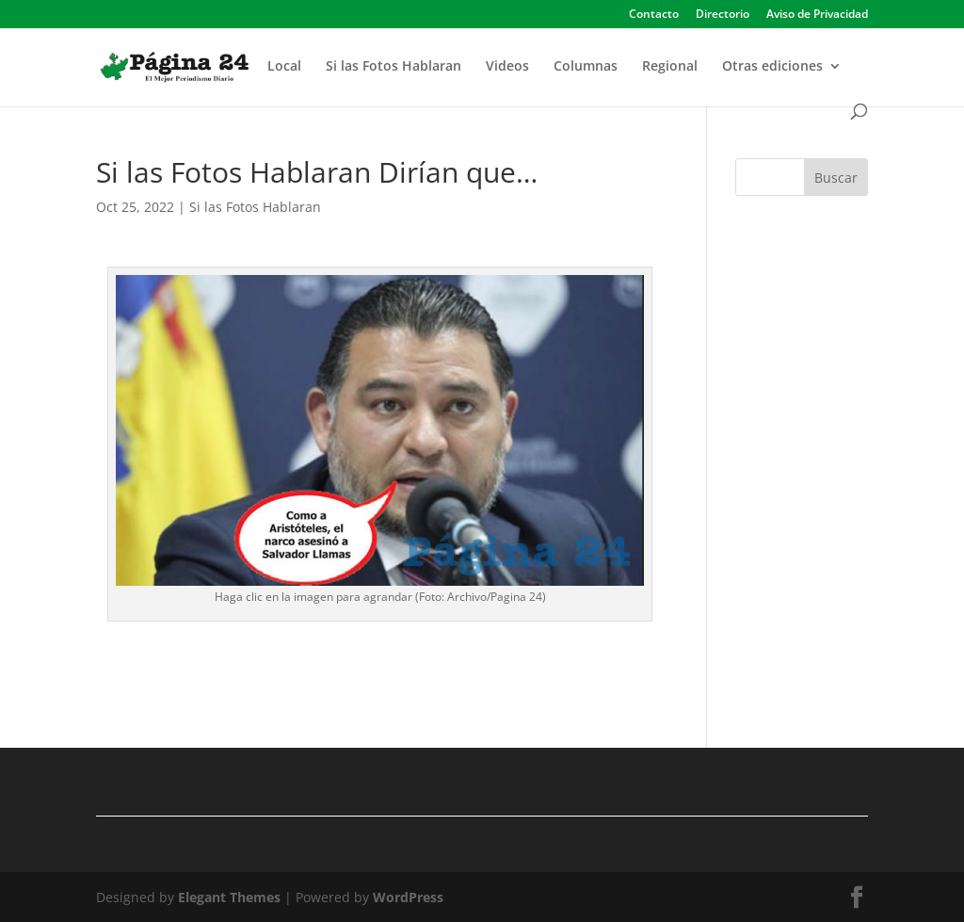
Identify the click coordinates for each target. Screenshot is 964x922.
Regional (670, 66)
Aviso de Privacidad (817, 15)
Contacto (654, 15)
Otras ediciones (772, 66)
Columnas (586, 66)
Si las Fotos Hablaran (393, 66)
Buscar (836, 177)
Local (284, 66)
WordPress (408, 897)
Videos (507, 66)
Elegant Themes (229, 897)
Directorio (722, 15)
